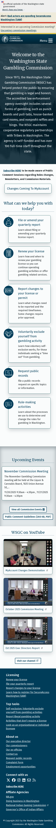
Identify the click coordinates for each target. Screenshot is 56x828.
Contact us (12, 754)
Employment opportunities (21, 766)
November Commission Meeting (26, 471)
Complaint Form (14, 762)
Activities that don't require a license (26, 720)
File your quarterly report (20, 683)
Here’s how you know (12, 9)
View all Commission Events (26, 509)
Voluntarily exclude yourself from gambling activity (31, 336)
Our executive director (18, 741)
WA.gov (10, 796)
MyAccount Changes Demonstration (27, 570)
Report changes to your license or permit (30, 293)
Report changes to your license (23, 688)
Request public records (28, 373)
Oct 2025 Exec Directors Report (24, 648)
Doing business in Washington (22, 801)
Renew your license (31, 251)
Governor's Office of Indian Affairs (25, 809)
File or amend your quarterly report (31, 222)
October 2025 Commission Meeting (26, 609)
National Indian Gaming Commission (27, 805)
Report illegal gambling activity (23, 716)
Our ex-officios (14, 749)
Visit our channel (28, 660)
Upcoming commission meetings (18, 30)
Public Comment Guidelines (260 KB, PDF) (28, 516)
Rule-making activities (27, 404)
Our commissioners (16, 745)
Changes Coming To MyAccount (28, 188)
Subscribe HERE (12, 170)
